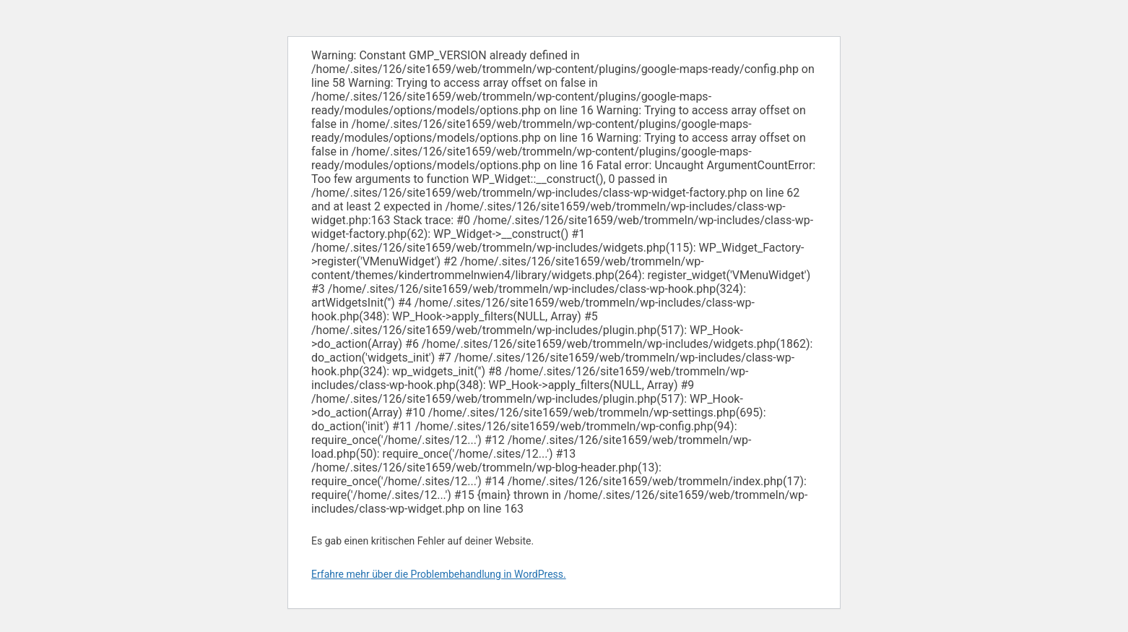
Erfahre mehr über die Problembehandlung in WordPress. (438, 574)
